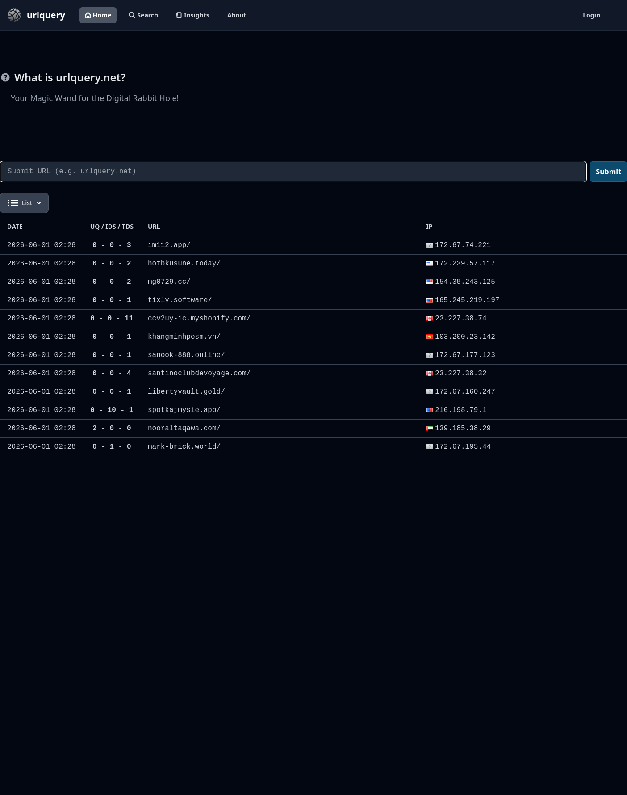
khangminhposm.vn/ (184, 337)
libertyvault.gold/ (186, 392)
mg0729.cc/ (169, 282)
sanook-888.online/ (186, 355)
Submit (608, 172)
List (24, 203)
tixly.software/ (180, 300)
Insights (192, 15)
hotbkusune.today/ (184, 264)
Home (98, 15)
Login (591, 15)
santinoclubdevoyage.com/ (199, 374)
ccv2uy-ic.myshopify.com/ (199, 319)
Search (143, 15)
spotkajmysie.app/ (184, 410)
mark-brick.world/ (184, 447)
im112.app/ (169, 245)
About (236, 15)
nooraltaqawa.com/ (184, 429)
